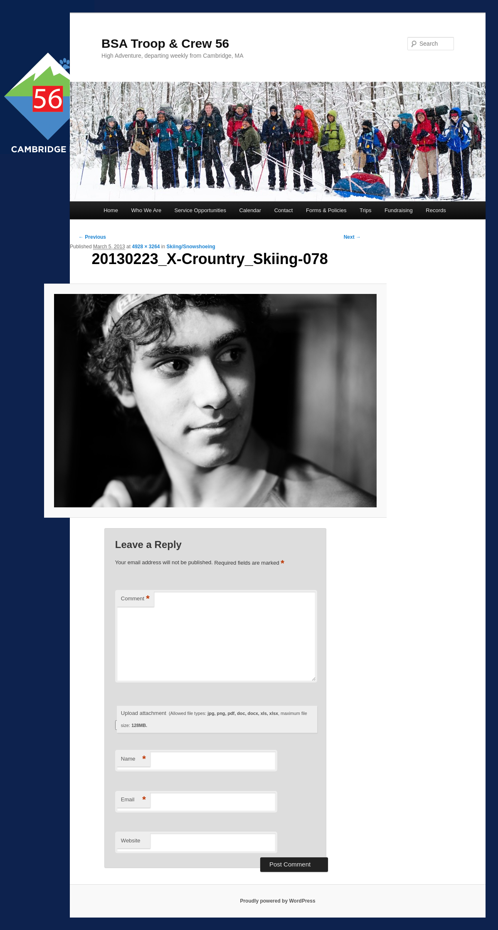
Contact (283, 210)
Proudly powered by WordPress (277, 901)
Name (133, 759)
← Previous (92, 237)
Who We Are (146, 210)
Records (436, 210)
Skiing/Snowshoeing (191, 247)
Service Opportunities (200, 210)
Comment (135, 599)
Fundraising (399, 210)
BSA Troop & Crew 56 (165, 43)
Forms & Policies (326, 210)
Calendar (250, 210)
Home (111, 210)
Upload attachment (214, 719)
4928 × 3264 (146, 247)
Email (133, 800)
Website (131, 840)
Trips (365, 210)
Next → (352, 237)
